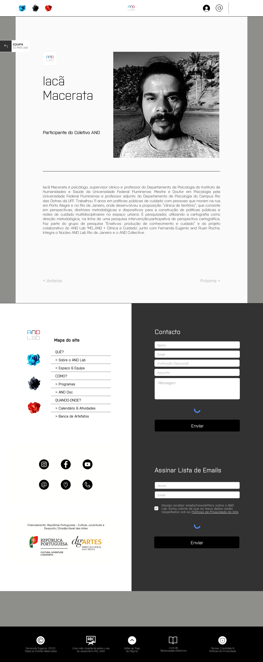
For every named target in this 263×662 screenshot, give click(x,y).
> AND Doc (64, 392)
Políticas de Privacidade (222, 651)
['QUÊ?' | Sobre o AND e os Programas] (34, 360)
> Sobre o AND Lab (70, 359)
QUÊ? (59, 351)
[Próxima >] (208, 280)
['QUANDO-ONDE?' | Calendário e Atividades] (34, 408)
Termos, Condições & (222, 648)
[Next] (6, 46)
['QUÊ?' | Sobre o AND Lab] (22, 8)
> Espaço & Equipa (70, 368)
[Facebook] (66, 464)
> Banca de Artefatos (72, 416)
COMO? (61, 376)
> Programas (65, 384)
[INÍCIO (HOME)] (131, 8)
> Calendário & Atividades (75, 408)
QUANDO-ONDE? (68, 400)
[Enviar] (197, 425)
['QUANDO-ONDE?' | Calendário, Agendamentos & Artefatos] (48, 8)
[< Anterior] (58, 280)
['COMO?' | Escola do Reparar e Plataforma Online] (34, 383)
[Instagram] (44, 464)
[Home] (34, 335)
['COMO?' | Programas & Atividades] (35, 8)
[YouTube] (87, 464)
